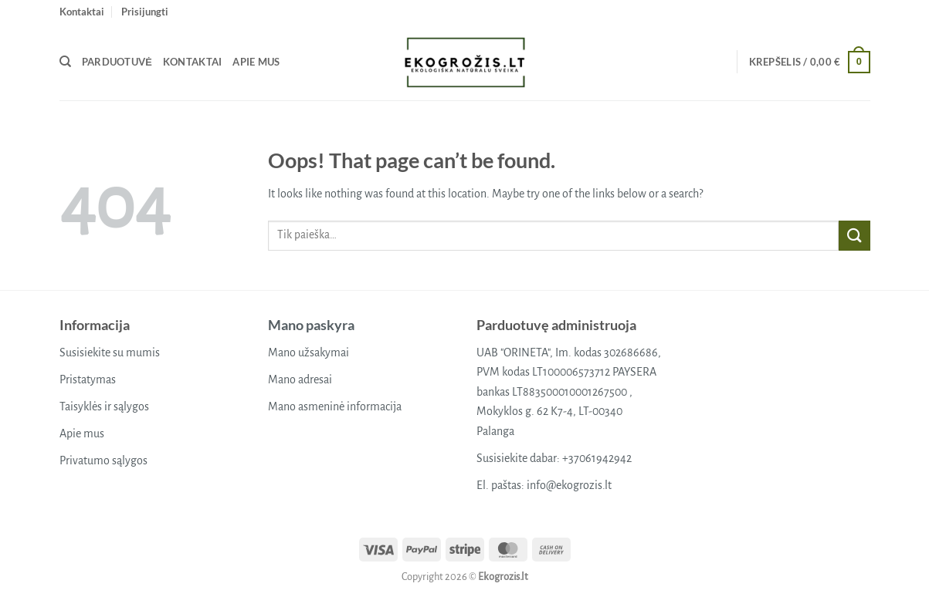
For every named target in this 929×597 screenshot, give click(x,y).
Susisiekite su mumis (109, 352)
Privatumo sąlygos (103, 460)
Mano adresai (300, 379)
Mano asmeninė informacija (335, 406)
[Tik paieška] (65, 61)
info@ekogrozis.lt (569, 485)
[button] (144, 11)
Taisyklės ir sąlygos (104, 406)
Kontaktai (81, 11)
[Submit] (854, 236)
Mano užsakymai (308, 352)
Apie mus (256, 62)
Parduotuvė (117, 62)
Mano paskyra (311, 324)
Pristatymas (87, 379)
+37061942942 (597, 458)
